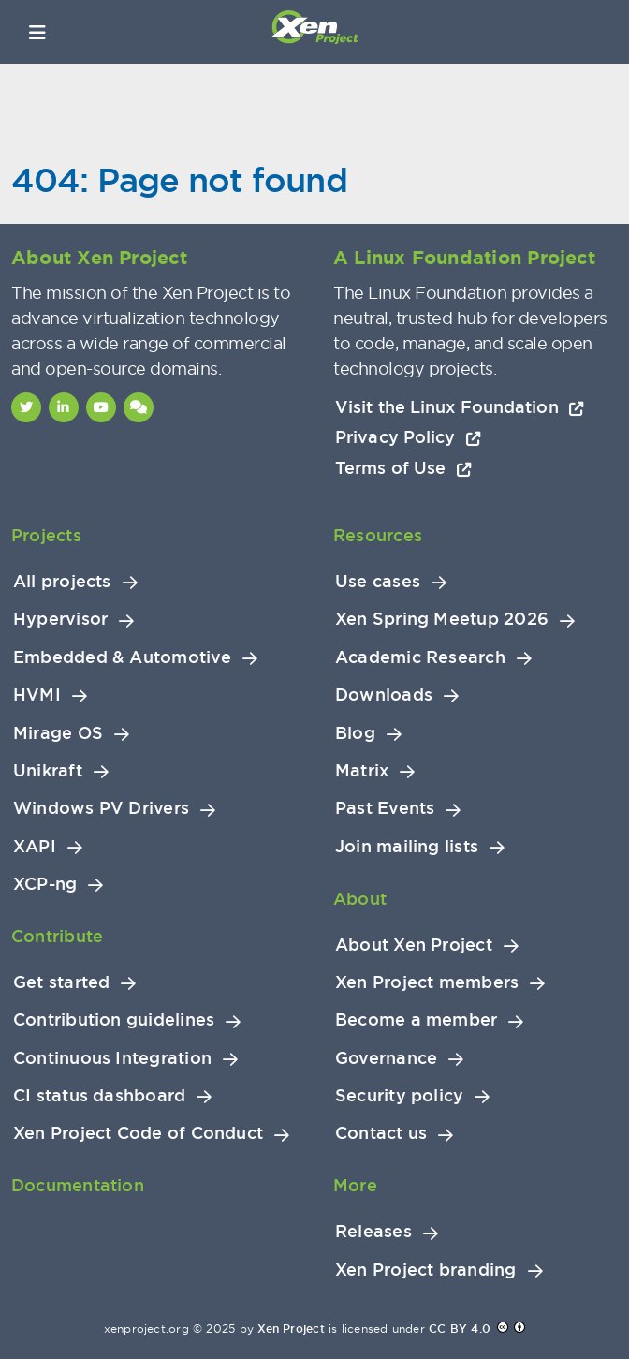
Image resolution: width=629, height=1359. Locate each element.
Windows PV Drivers (101, 808)
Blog (355, 733)
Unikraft (47, 771)
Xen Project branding (426, 1270)
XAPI (34, 846)
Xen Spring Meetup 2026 (442, 619)
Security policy (399, 1096)
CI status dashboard (99, 1096)
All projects (62, 581)
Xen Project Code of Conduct (138, 1133)
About (360, 898)
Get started (61, 982)
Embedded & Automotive (122, 657)
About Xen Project (413, 945)
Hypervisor (60, 619)
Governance (386, 1058)
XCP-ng (45, 884)
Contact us (381, 1133)
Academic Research (420, 657)
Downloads (383, 695)
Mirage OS (58, 733)
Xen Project (290, 1329)
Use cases (377, 581)
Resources (377, 535)
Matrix (361, 771)
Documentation (77, 1185)
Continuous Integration (112, 1058)
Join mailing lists (406, 846)
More (355, 1185)
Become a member (416, 1020)
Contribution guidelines (113, 1020)
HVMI (37, 695)
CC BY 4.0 (459, 1329)
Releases (373, 1231)
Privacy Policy (408, 437)
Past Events (384, 808)
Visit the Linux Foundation (460, 407)
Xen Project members (427, 982)
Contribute (57, 936)
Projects (46, 535)
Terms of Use (403, 468)
